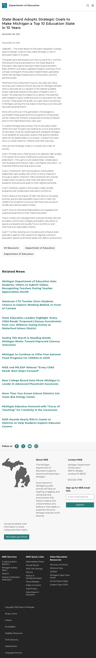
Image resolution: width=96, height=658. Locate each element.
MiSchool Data (56, 568)
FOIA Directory (11, 640)
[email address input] (80, 496)
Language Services (13, 653)
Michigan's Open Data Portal (59, 576)
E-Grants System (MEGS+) (9, 563)
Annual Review (32, 565)
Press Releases (32, 582)
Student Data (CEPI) (59, 585)
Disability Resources (13, 633)
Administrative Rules (35, 562)
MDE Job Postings (34, 569)
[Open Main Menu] (92, 5)
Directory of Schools (59, 565)
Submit (80, 505)
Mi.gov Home (11, 614)
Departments (11, 646)
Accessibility (10, 627)
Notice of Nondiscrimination (34, 577)
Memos (29, 572)
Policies (8, 620)
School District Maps (59, 581)
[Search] (87, 5)
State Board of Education (32, 593)
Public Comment (33, 585)
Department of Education (40, 248)
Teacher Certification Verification (11, 578)
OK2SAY (53, 572)
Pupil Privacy (31, 589)
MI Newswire (11, 248)
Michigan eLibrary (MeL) (9, 569)
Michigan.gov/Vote (16, 537)
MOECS (5, 574)
